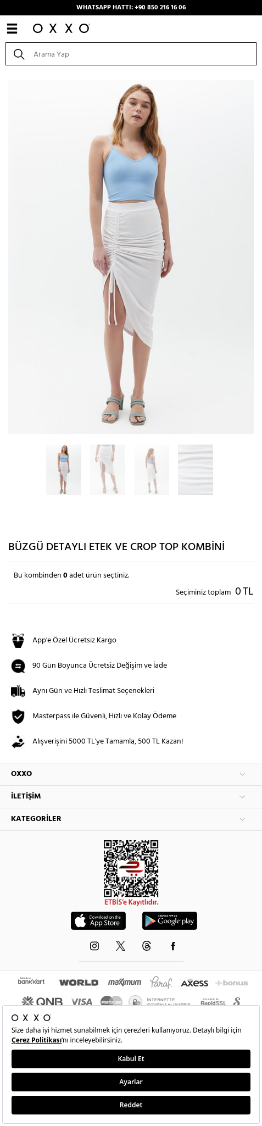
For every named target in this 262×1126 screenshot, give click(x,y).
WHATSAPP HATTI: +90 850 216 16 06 (131, 7)
